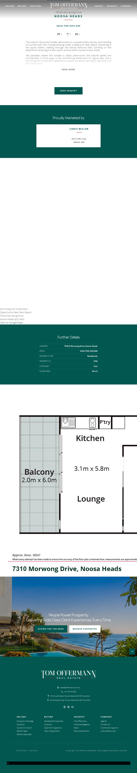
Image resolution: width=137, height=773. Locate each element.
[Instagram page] (69, 707)
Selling (9, 6)
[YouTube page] (72, 707)
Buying (22, 6)
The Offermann (80, 721)
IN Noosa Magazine (82, 724)
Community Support (109, 728)
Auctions (35, 6)
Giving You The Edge (25, 721)
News (76, 728)
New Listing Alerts (52, 731)
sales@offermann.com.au (70, 688)
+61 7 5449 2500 (70, 692)
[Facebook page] (65, 707)
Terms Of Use (21, 751)
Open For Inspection (53, 728)
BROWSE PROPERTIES (85, 629)
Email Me (79, 142)
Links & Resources (108, 731)
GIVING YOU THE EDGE (51, 629)
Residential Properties (53, 721)
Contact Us (105, 724)
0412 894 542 (79, 139)
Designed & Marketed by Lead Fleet (114, 751)
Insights (112, 6)
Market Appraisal (24, 734)
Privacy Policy (33, 751)
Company (126, 6)
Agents (99, 6)
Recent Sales (22, 731)
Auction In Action (24, 728)
